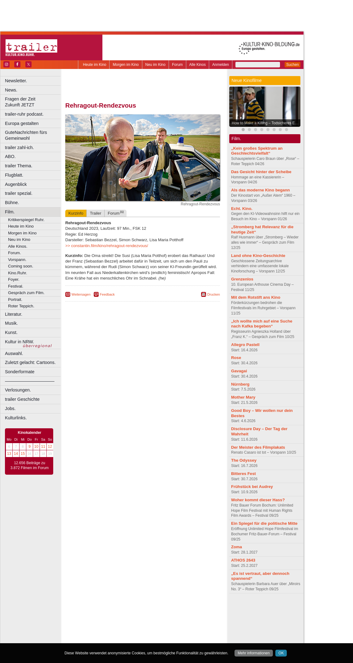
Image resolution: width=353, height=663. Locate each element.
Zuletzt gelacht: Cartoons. (30, 362)
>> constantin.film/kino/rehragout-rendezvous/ (106, 245)
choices (109, 613)
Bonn (108, 618)
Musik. (11, 323)
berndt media (116, 608)
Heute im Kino (94, 64)
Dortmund (151, 618)
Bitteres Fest (243, 473)
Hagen (152, 624)
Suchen (292, 64)
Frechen (112, 624)
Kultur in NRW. (19, 341)
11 (43, 446)
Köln (187, 624)
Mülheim (141, 629)
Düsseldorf (170, 618)
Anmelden (220, 64)
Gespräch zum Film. (26, 292)
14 (16, 453)
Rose (236, 357)
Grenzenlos (242, 279)
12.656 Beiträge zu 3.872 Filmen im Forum (30, 465)
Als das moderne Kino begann (260, 190)
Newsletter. (16, 80)
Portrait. (15, 299)
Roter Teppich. (21, 306)
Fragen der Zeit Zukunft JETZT (33, 101)
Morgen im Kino (126, 64)
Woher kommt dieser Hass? (258, 500)
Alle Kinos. (17, 246)
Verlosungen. (18, 389)
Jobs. (10, 408)
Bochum (95, 618)
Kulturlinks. (16, 417)
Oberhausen (173, 629)
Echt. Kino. (241, 208)
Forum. (14, 252)
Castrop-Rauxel (127, 618)
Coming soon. (20, 266)
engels (124, 613)
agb (177, 608)
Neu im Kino (155, 64)
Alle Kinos (197, 64)
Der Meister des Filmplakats (258, 447)
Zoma (236, 547)
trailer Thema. (18, 165)
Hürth (176, 624)
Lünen (127, 629)
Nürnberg (240, 384)
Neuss (155, 629)
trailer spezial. (18, 193)
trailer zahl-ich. (19, 147)
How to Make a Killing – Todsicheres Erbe (266, 123)
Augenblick (16, 184)
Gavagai (239, 371)
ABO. (10, 156)
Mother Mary (243, 397)
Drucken (213, 294)
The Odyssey (243, 460)
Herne (165, 624)
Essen (98, 624)
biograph (93, 613)
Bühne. (12, 202)
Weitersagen (81, 294)
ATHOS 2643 (243, 560)
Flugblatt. (14, 175)
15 (23, 453)
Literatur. (13, 314)
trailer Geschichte (22, 399)
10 (36, 446)
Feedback (107, 294)
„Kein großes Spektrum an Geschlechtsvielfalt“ (256, 151)
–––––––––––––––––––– (29, 381)
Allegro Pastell (245, 344)
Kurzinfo (75, 213)
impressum (139, 608)
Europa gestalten (22, 123)
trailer (142, 613)
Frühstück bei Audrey (252, 486)
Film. (10, 211)
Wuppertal (168, 634)
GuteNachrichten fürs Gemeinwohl (26, 135)
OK (281, 653)
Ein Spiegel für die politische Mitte (264, 523)
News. (11, 90)
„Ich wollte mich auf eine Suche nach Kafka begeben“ (261, 324)
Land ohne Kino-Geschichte (258, 255)
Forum (177, 64)
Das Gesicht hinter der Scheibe (261, 171)
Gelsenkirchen (133, 624)
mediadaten (193, 608)
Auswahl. (14, 353)
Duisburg (188, 618)
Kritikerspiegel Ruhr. (26, 219)
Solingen (144, 634)
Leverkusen (110, 629)
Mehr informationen (253, 653)
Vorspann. (17, 259)
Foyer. (13, 279)
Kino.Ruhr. (17, 273)
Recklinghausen (122, 634)
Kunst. (11, 332)
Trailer (95, 213)
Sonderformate (19, 371)
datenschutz (161, 608)
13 (9, 453)
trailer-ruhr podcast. (24, 114)
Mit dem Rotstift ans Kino (255, 297)
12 (50, 446)
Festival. (15, 286)
